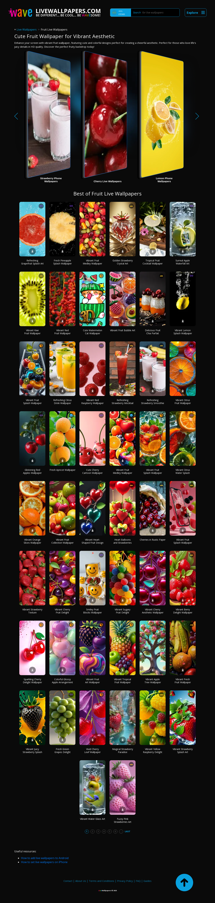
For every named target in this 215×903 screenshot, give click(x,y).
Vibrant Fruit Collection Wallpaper (62, 541)
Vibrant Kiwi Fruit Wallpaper (32, 332)
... (121, 831)
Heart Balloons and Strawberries (122, 541)
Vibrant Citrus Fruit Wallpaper (183, 401)
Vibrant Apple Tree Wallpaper (152, 681)
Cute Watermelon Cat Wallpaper (92, 332)
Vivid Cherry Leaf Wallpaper (92, 750)
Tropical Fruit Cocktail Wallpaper (153, 262)
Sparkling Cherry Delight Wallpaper (32, 681)
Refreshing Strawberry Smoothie (152, 401)
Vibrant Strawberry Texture (32, 611)
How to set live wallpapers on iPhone (44, 862)
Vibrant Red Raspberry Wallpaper (92, 401)
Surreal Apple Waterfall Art (183, 262)
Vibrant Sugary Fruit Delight (122, 611)
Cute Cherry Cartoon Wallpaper (92, 471)
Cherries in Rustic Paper (152, 539)
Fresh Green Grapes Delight (62, 750)
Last (127, 831)
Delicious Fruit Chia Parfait (152, 332)
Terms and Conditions (101, 881)
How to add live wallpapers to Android (45, 858)
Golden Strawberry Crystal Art (123, 262)
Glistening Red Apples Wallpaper (32, 471)
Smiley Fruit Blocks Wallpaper (92, 611)
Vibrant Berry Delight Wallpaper (182, 611)
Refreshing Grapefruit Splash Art (32, 262)
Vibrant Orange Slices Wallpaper (32, 541)
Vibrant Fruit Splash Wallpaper (32, 401)
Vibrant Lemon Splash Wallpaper (183, 332)
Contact (67, 881)
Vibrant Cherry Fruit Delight (62, 611)
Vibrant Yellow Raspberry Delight (152, 750)
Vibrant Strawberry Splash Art (183, 750)
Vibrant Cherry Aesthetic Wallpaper (152, 611)
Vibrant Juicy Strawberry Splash (32, 750)
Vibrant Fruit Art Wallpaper (92, 681)
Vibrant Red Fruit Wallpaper (62, 332)
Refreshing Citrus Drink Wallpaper (62, 401)
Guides (147, 881)
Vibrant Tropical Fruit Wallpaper (122, 681)
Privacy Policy (125, 881)
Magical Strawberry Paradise (122, 750)
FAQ (138, 881)
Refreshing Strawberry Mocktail (122, 401)
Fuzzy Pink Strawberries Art (122, 820)
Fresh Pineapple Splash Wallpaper (62, 262)
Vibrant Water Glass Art (92, 818)
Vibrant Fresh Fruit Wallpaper (183, 681)
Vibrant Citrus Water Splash (183, 471)
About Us (80, 881)
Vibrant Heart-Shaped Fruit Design (92, 541)
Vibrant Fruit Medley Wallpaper (92, 262)
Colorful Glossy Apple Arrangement (62, 681)
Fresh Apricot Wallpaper (62, 469)
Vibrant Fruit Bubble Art (122, 330)
